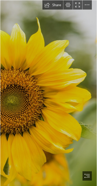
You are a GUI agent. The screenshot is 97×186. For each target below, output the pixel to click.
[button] (52, 5)
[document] (48, 93)
